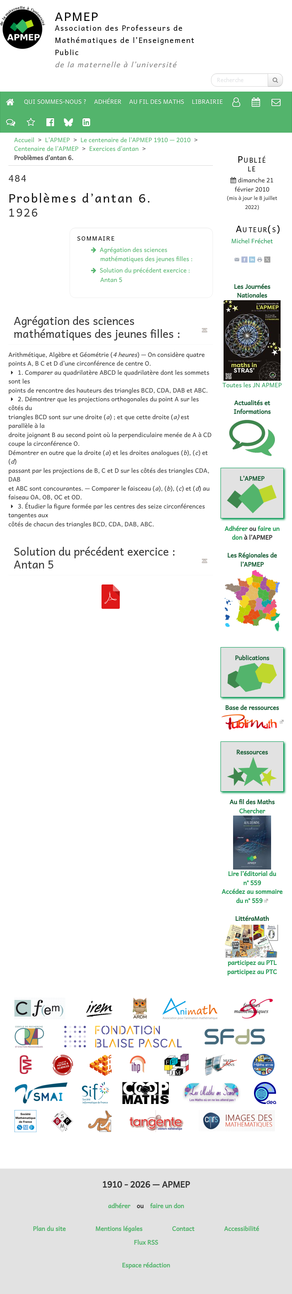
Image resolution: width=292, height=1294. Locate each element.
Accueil (24, 140)
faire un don (167, 1206)
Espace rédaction (146, 1265)
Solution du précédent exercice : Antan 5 (145, 274)
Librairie (207, 101)
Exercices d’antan (113, 149)
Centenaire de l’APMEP (46, 149)
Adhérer (107, 101)
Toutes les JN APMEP (252, 385)
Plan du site (49, 1229)
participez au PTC (252, 972)
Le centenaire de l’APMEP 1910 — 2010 (136, 140)
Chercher (252, 811)
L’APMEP (57, 140)
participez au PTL (252, 963)
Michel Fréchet (252, 241)
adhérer (119, 1206)
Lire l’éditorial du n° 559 (252, 878)
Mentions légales (119, 1229)
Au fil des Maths (156, 101)
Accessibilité (241, 1229)
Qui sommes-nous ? (55, 101)
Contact (183, 1229)
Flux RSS (146, 1242)
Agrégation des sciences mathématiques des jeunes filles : (146, 254)
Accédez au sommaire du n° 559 (252, 896)
